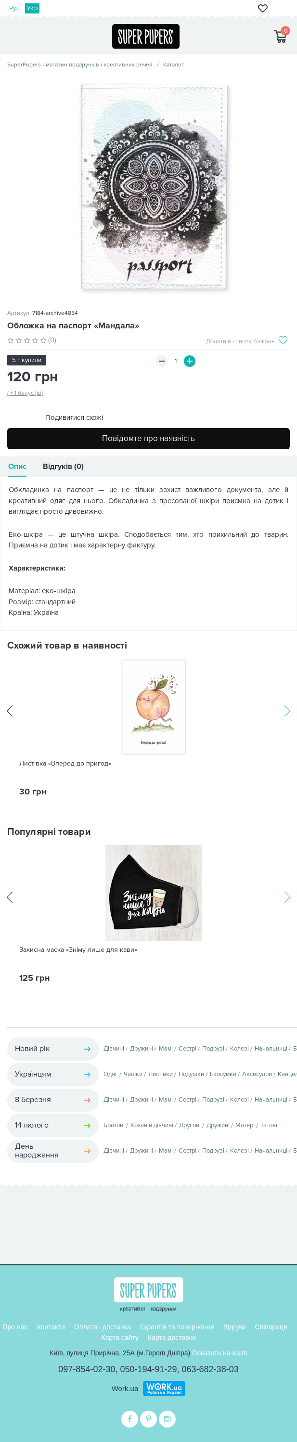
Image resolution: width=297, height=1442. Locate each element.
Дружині (141, 1048)
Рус (14, 8)
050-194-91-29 (148, 1369)
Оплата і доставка (102, 1327)
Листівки (160, 1074)
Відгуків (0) (63, 466)
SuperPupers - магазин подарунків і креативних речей (80, 64)
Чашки (133, 1074)
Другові (190, 1125)
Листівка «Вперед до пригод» (65, 763)
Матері (245, 1125)
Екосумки (223, 1074)
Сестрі (187, 1048)
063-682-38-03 (210, 1369)
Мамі (166, 1048)
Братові (114, 1125)
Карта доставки (172, 1337)
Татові (268, 1125)
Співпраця (271, 1327)
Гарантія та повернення (177, 1327)
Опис (17, 466)
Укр (32, 8)
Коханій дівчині (151, 1125)
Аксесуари (257, 1074)
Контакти (51, 1327)
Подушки (191, 1074)
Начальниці (271, 1048)
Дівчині (113, 1048)
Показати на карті (219, 1353)
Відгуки (234, 1327)
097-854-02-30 (86, 1369)
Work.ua (125, 1388)
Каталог (173, 64)
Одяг (110, 1074)
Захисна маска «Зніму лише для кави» (78, 950)
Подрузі (213, 1048)
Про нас (14, 1327)
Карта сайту (120, 1337)
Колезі (239, 1048)
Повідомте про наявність (148, 438)
